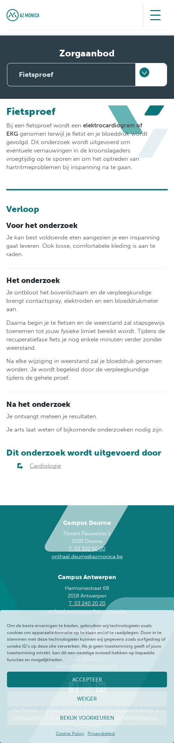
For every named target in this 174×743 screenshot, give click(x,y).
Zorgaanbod (87, 53)
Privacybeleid (101, 733)
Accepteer (87, 680)
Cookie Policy (70, 733)
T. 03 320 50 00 (87, 549)
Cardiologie (45, 465)
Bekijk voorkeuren (87, 718)
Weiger (87, 699)
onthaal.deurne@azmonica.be (87, 556)
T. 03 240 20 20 (87, 603)
